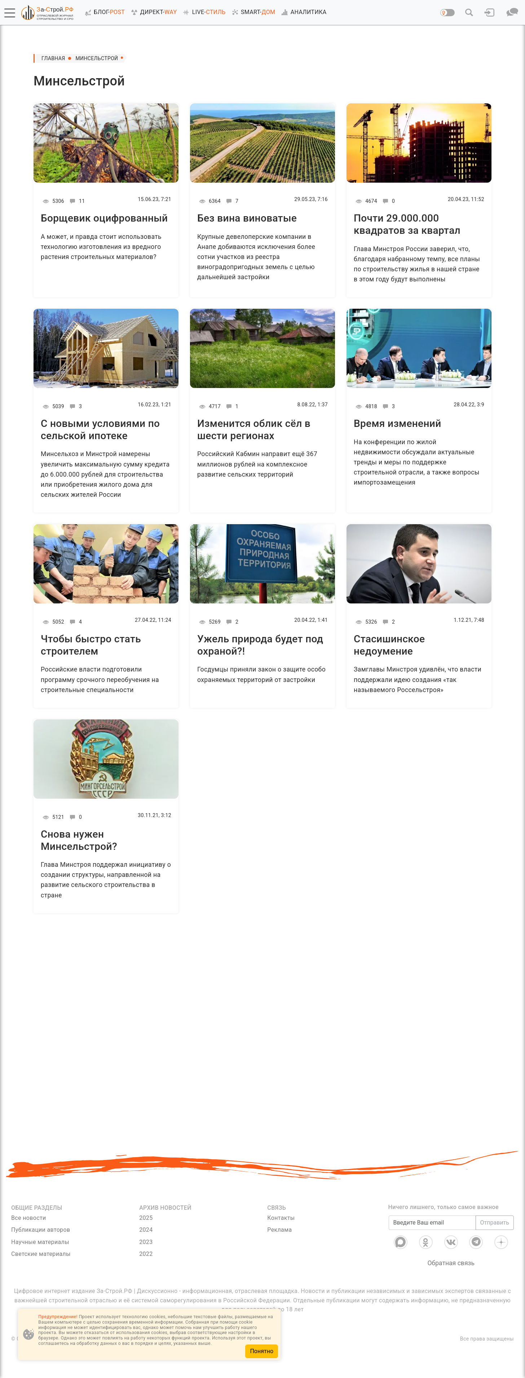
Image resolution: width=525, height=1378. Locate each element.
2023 (146, 1242)
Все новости (28, 1217)
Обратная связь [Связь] (451, 1263)
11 (76, 201)
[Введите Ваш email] (432, 1223)
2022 (146, 1253)
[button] (9, 13)
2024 (146, 1229)
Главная (53, 58)
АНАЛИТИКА (302, 12)
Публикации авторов (40, 1229)
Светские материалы (41, 1253)
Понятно (261, 1351)
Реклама (279, 1229)
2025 (146, 1217)
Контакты (281, 1217)
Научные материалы (40, 1242)
